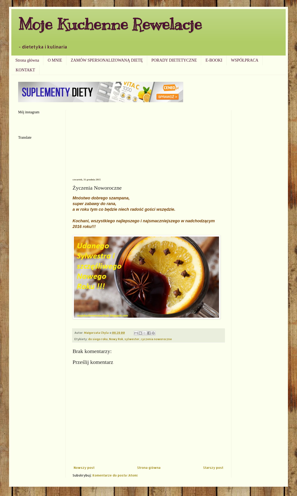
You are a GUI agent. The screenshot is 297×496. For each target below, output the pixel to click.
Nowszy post (84, 467)
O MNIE (55, 60)
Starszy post (213, 467)
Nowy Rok (116, 339)
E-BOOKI (213, 60)
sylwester (131, 339)
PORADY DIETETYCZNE (174, 60)
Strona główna (27, 60)
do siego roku (98, 339)
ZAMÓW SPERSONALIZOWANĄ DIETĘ (107, 60)
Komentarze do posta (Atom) (115, 475)
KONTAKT (25, 70)
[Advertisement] (148, 144)
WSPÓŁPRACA (244, 60)
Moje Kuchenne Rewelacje (110, 24)
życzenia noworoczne (156, 339)
